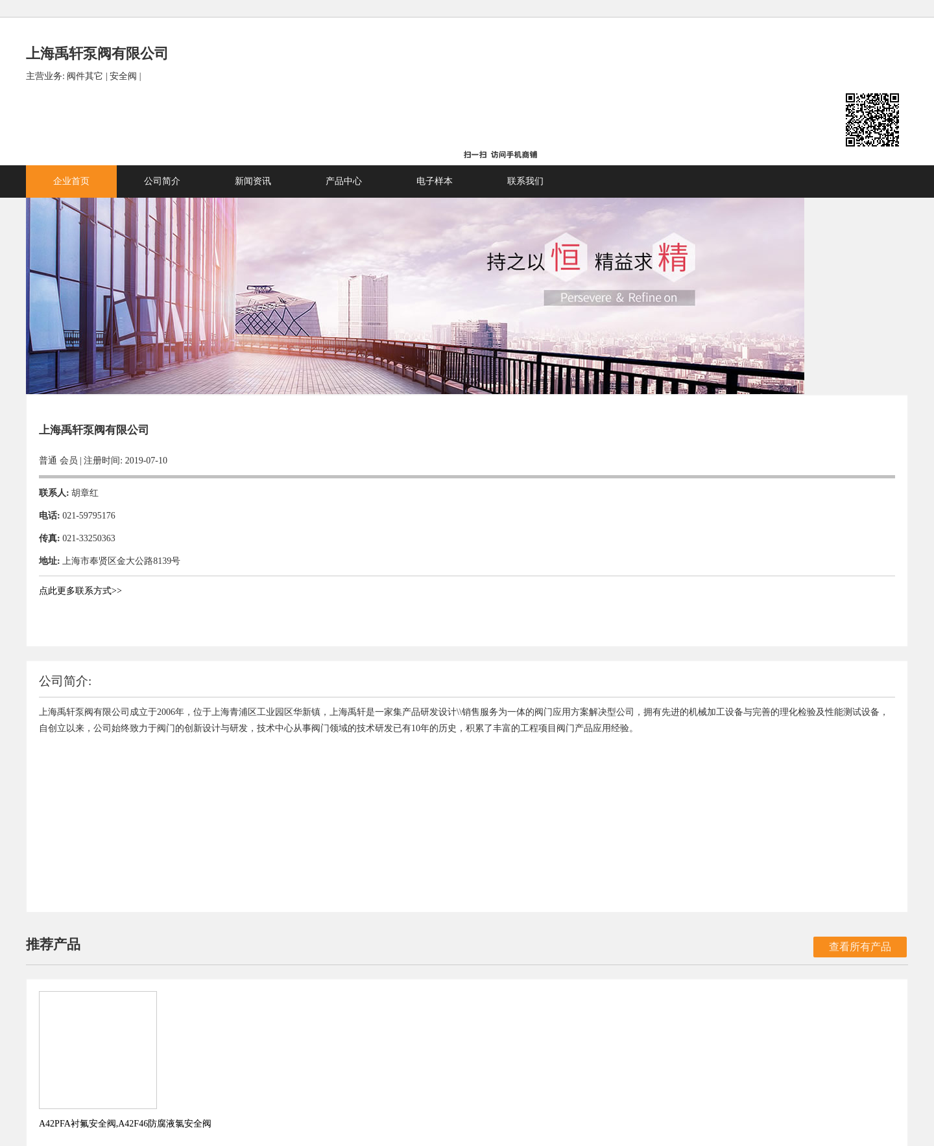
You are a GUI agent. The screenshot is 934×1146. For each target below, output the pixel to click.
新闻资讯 (389, 126)
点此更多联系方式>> (216, 519)
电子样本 (571, 126)
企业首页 (207, 126)
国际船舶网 (498, 1096)
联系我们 (661, 126)
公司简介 (298, 126)
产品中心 (480, 126)
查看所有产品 (724, 622)
